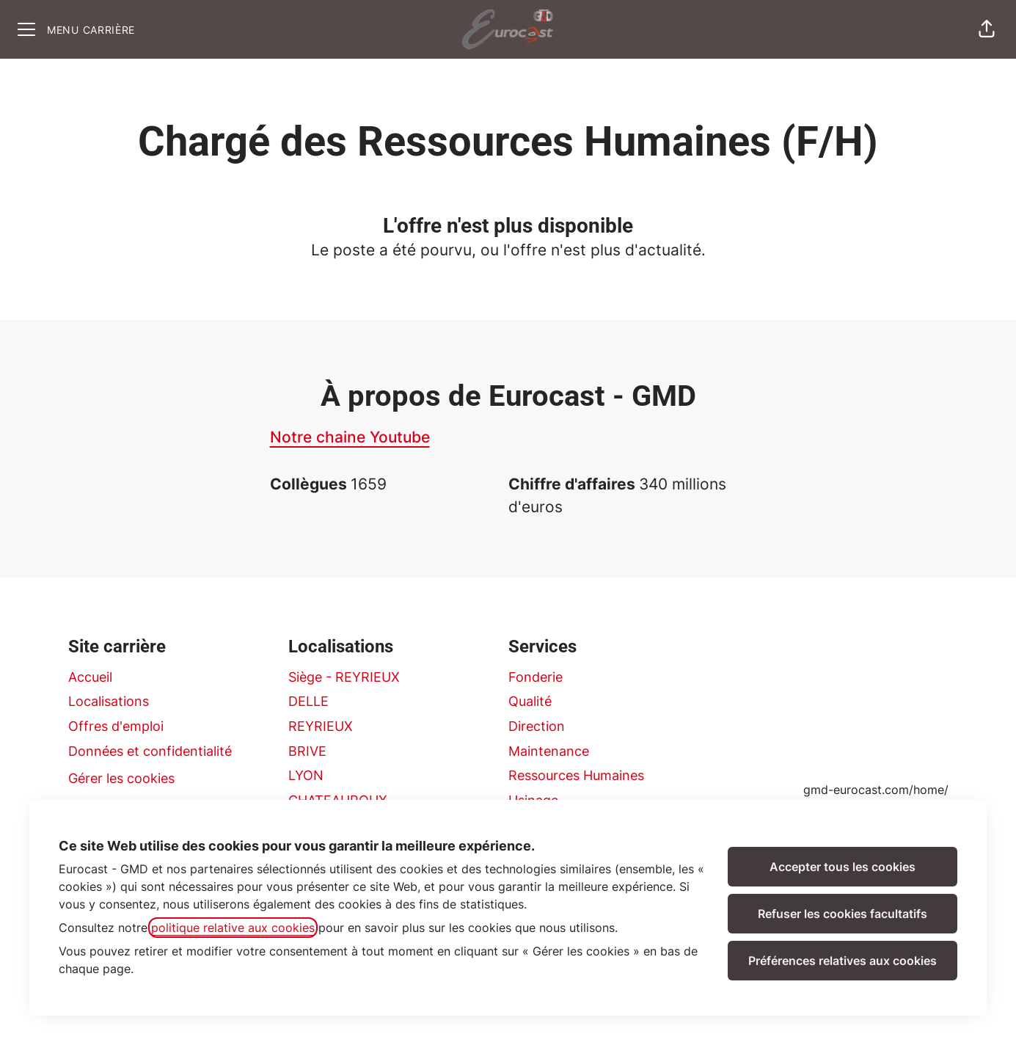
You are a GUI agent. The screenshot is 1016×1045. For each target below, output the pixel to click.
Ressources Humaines (576, 775)
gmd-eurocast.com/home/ (876, 789)
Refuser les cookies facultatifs (842, 913)
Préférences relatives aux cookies (842, 960)
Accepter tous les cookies (843, 866)
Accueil (90, 677)
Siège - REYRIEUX (344, 677)
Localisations (108, 701)
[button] (986, 29)
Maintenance (548, 751)
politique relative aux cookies (233, 927)
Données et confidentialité (150, 751)
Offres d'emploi (116, 726)
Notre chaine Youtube (350, 437)
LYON (306, 775)
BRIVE (307, 751)
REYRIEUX (320, 726)
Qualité (530, 701)
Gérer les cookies (121, 778)
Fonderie (535, 677)
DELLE (308, 701)
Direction (536, 726)
